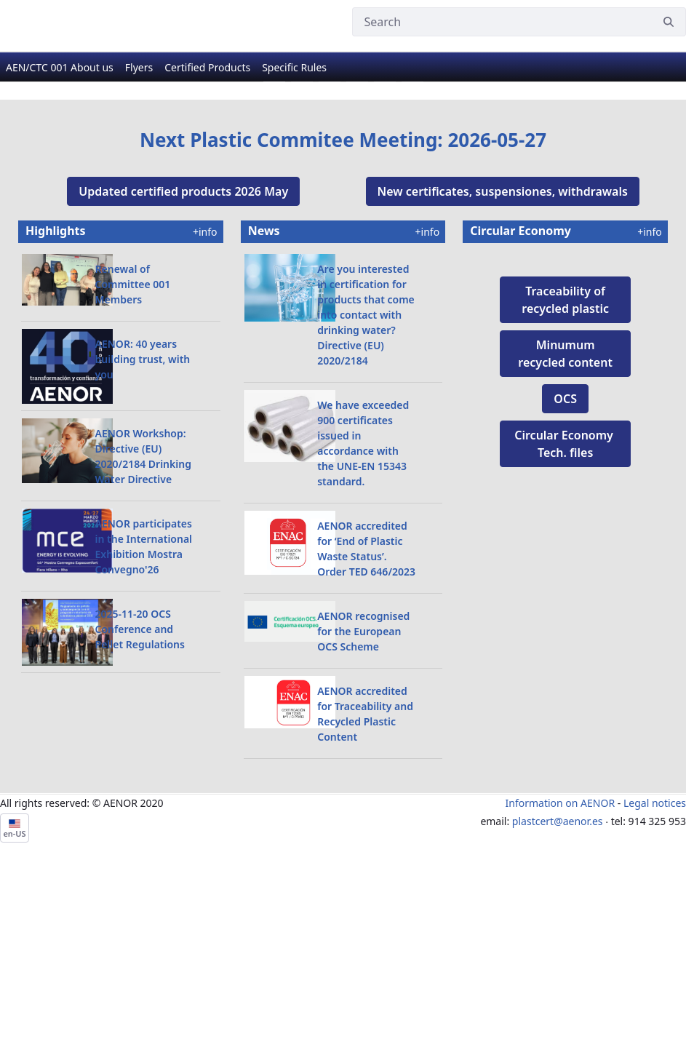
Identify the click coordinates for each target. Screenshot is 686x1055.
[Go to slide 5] (385, 256)
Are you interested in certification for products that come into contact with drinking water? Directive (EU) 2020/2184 (366, 488)
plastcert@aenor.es (557, 995)
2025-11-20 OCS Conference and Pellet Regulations (140, 803)
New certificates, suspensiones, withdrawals (503, 365)
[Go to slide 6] (412, 256)
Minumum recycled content (565, 596)
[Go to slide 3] (329, 256)
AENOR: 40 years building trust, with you (143, 533)
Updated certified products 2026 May (183, 365)
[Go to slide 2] (302, 256)
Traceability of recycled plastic (565, 542)
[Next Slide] (639, 184)
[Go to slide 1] (274, 256)
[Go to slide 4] (357, 256)
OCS (565, 641)
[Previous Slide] (47, 184)
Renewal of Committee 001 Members (133, 458)
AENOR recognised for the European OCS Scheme (363, 805)
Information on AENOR (560, 977)
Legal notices (654, 977)
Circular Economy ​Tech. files (565, 686)
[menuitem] (59, 80)
